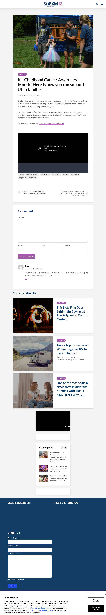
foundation (56, 174)
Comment (21, 217)
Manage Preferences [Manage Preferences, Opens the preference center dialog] (95, 601)
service (65, 174)
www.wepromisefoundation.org (51, 123)
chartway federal (32, 174)
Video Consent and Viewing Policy (41, 610)
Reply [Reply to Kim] (27, 279)
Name (20, 245)
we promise (75, 174)
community (45, 174)
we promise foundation (27, 178)
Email (43, 245)
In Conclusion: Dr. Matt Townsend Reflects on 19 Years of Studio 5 (58, 478)
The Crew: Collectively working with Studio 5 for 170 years (58, 468)
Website (67, 245)
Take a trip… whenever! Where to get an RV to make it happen (73, 349)
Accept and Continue (96, 608)
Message (14, 553)
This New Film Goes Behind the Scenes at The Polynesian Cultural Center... (73, 313)
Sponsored (22, 74)
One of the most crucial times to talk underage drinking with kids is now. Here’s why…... (73, 389)
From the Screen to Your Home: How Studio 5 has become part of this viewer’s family (58, 457)
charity (21, 174)
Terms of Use (36, 608)
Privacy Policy (46, 608)
